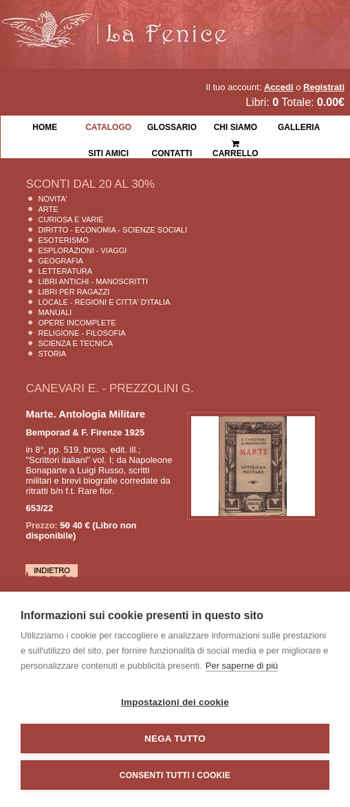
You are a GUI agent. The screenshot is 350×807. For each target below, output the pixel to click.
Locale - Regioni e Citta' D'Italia (104, 302)
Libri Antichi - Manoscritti (93, 281)
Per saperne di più (242, 665)
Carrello (235, 143)
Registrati (323, 87)
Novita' (52, 199)
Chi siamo (235, 125)
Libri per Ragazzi (73, 292)
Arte (48, 209)
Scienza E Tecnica (75, 343)
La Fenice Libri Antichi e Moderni (120, 20)
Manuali (55, 312)
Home (44, 125)
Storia (52, 353)
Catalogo (108, 125)
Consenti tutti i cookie (175, 775)
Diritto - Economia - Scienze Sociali (112, 230)
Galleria (299, 125)
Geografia (60, 261)
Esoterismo (63, 240)
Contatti (172, 152)
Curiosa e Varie (70, 219)
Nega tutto (175, 738)
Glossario (172, 125)
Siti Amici (108, 152)
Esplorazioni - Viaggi (82, 250)
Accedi (279, 87)
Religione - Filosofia (81, 333)
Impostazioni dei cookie (175, 702)
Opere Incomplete (77, 323)
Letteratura (65, 271)
